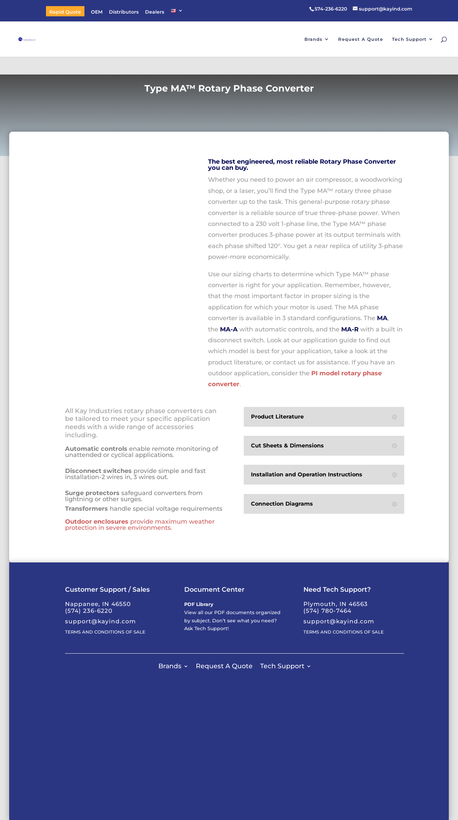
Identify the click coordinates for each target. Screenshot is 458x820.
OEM (96, 12)
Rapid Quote (65, 12)
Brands (313, 39)
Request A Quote (360, 39)
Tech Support (409, 39)
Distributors (124, 12)
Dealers (154, 12)
